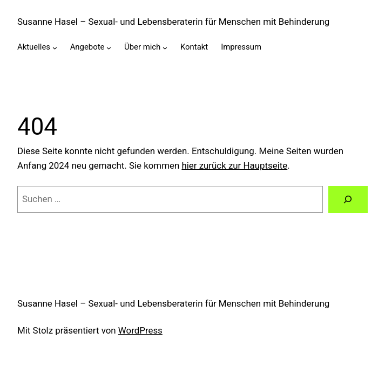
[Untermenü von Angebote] (108, 47)
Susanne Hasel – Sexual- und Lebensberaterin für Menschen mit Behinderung (173, 21)
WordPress (140, 330)
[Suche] (348, 199)
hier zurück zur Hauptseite (234, 165)
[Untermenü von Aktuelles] (54, 47)
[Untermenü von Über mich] (165, 47)
